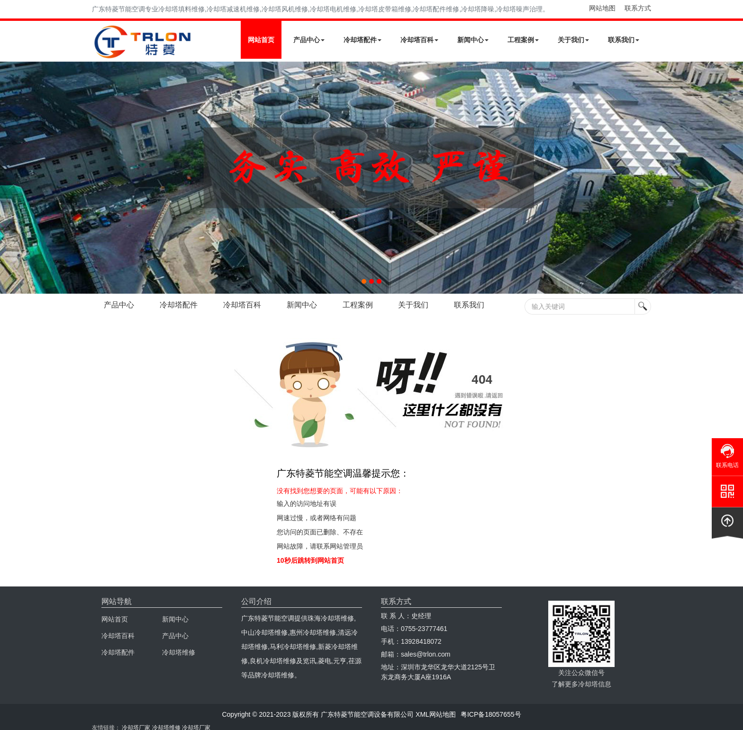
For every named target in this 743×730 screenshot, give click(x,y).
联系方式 (638, 8)
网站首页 (261, 40)
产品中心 (309, 40)
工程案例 (523, 40)
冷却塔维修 (178, 652)
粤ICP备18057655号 (491, 714)
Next (9, 177)
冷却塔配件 (362, 40)
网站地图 (602, 8)
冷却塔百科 (419, 40)
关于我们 (573, 40)
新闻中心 (473, 40)
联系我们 (623, 40)
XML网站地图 (436, 714)
